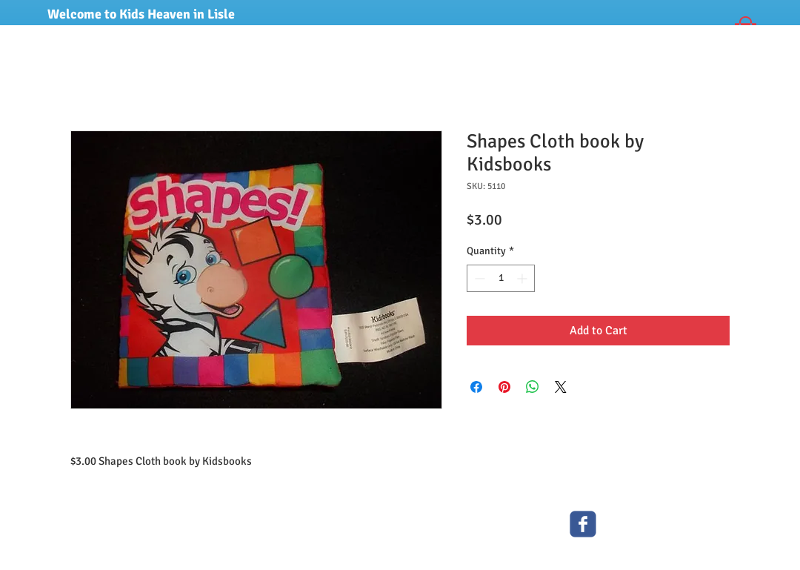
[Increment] (523, 278)
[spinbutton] (500, 278)
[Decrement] (478, 278)
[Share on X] (561, 387)
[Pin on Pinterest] (504, 387)
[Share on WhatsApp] (532, 387)
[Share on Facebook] (476, 387)
